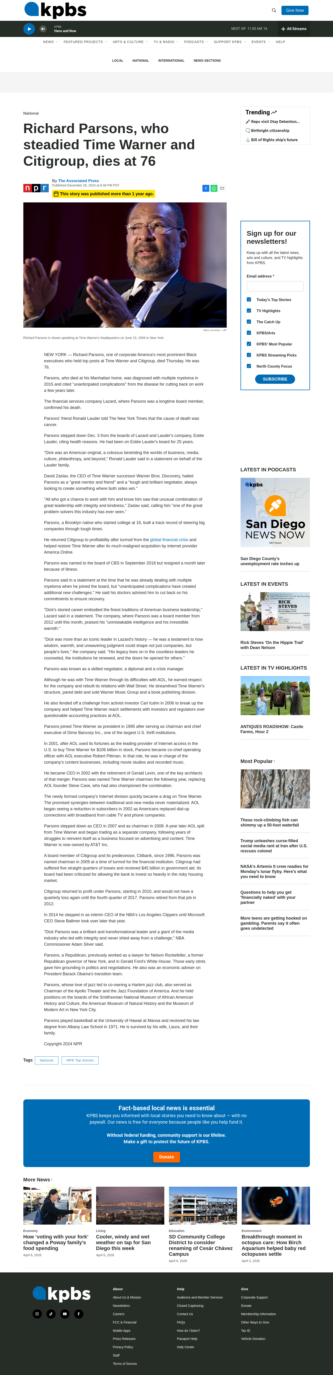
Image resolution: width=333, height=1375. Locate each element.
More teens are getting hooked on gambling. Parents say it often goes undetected (274, 923)
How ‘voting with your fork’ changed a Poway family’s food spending (55, 1242)
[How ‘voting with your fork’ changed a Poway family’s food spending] (57, 1206)
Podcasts (194, 48)
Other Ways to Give (255, 1322)
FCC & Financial (125, 1322)
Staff (116, 1355)
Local (117, 60)
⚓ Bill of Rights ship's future (271, 139)
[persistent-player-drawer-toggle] (294, 33)
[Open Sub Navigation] (57, 48)
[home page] (54, 12)
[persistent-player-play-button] (29, 33)
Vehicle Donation (253, 1339)
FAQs (181, 1322)
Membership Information (258, 1314)
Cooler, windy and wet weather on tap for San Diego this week (123, 1242)
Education (177, 1231)
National (141, 60)
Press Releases (124, 1339)
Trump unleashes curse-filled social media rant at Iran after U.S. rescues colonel (274, 845)
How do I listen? (188, 1330)
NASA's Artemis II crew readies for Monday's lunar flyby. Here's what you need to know (275, 871)
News (48, 48)
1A (265, 33)
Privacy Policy (123, 1347)
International (171, 60)
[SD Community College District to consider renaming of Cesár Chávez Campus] (203, 1206)
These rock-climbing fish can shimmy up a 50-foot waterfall (270, 822)
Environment (252, 1231)
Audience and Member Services (200, 1297)
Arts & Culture (128, 48)
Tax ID (245, 1330)
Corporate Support (254, 1297)
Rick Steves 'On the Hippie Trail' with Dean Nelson (272, 645)
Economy (30, 1231)
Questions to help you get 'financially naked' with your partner (268, 897)
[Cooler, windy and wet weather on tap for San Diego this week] (130, 1206)
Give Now (296, 12)
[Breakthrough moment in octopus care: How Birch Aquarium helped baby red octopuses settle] (276, 1206)
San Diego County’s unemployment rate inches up (270, 561)
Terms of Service (125, 1364)
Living (101, 1231)
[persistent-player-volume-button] (43, 33)
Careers (119, 1314)
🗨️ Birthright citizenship (267, 130)
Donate (166, 1157)
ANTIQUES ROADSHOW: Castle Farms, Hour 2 (272, 729)
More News (38, 1180)
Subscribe (275, 379)
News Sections (207, 60)
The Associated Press (78, 181)
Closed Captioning (190, 1306)
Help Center (185, 1347)
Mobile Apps (122, 1330)
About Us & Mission (127, 1297)
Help (280, 48)
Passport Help (187, 1339)
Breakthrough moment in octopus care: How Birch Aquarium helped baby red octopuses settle (274, 1245)
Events (259, 48)
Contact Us (185, 1314)
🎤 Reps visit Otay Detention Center (271, 123)
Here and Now (65, 36)
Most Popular (258, 761)
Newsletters (121, 1306)
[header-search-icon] (274, 12)
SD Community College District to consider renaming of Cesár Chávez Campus (201, 1245)
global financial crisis (169, 539)
